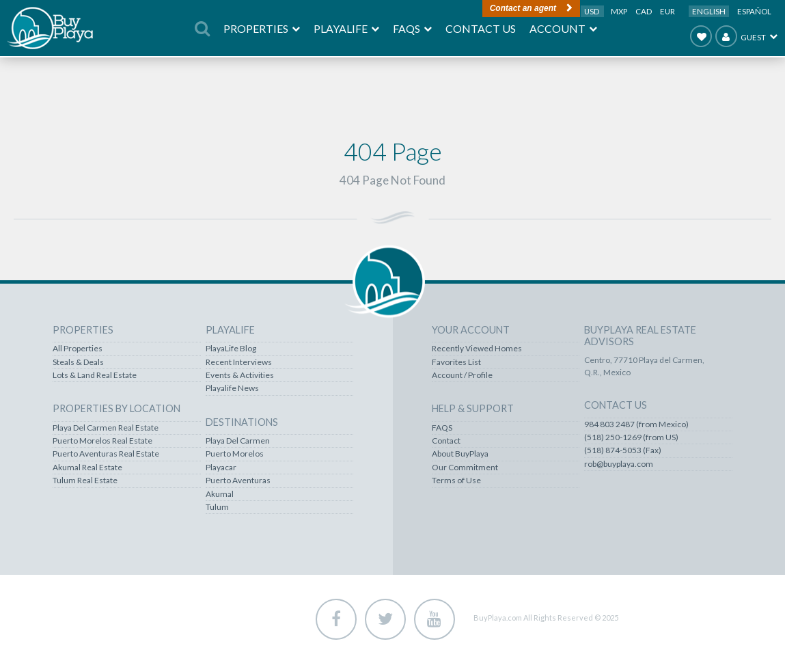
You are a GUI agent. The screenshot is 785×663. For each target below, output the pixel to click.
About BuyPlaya (460, 454)
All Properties (77, 348)
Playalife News (232, 388)
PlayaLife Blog (231, 348)
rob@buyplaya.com (618, 464)
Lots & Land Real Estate (95, 375)
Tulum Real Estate (85, 480)
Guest (740, 36)
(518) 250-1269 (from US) (631, 437)
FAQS (442, 428)
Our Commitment (465, 467)
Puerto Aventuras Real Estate (106, 454)
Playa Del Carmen (238, 441)
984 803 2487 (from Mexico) (636, 424)
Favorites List (456, 362)
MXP (620, 11)
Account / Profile (462, 375)
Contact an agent (523, 8)
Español (754, 11)
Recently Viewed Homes (477, 348)
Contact (446, 441)
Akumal (220, 494)
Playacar (221, 467)
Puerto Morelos (235, 454)
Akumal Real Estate (87, 467)
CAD (644, 11)
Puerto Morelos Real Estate (102, 441)
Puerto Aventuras (238, 480)
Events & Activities (240, 375)
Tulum (217, 507)
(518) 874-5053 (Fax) (622, 450)
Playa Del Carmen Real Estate (106, 428)
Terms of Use (456, 480)
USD (592, 11)
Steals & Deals (78, 362)
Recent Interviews (239, 362)
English (709, 11)
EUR (667, 11)
